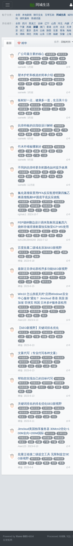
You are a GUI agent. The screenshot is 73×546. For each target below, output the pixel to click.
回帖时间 (66, 41)
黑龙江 (32, 23)
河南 (35, 34)
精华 (22, 43)
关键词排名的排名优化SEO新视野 (40, 403)
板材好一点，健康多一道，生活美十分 (43, 100)
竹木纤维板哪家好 (29, 146)
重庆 (28, 30)
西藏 (28, 27)
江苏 (36, 235)
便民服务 (24, 18)
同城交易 (61, 14)
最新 (9, 43)
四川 (24, 23)
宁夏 (22, 27)
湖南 (22, 34)
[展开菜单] (7, 4)
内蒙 (67, 23)
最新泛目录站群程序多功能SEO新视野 (43, 268)
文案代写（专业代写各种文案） (38, 353)
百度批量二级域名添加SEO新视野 (40, 247)
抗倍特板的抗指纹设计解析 (35, 125)
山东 (42, 34)
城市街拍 (35, 58)
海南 (69, 30)
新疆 (35, 27)
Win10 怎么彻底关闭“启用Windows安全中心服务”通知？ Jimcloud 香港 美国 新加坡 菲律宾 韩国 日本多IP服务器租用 (43, 298)
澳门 (42, 27)
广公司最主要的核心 (31, 54)
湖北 (28, 34)
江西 (49, 34)
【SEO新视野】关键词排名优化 (38, 327)
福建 (55, 34)
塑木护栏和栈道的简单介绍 (35, 75)
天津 (69, 27)
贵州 (35, 30)
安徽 (62, 34)
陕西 (49, 30)
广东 (36, 155)
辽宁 (47, 23)
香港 (49, 27)
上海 (69, 34)
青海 (62, 30)
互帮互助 (49, 14)
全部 (18, 14)
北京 (62, 27)
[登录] (71, 4)
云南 (42, 30)
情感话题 (35, 18)
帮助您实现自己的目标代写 (35, 378)
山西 (53, 23)
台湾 (55, 27)
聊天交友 (38, 14)
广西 (52, 63)
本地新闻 (27, 14)
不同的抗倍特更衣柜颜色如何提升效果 (43, 167)
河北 (60, 23)
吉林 (40, 23)
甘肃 (55, 30)
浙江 (22, 30)
